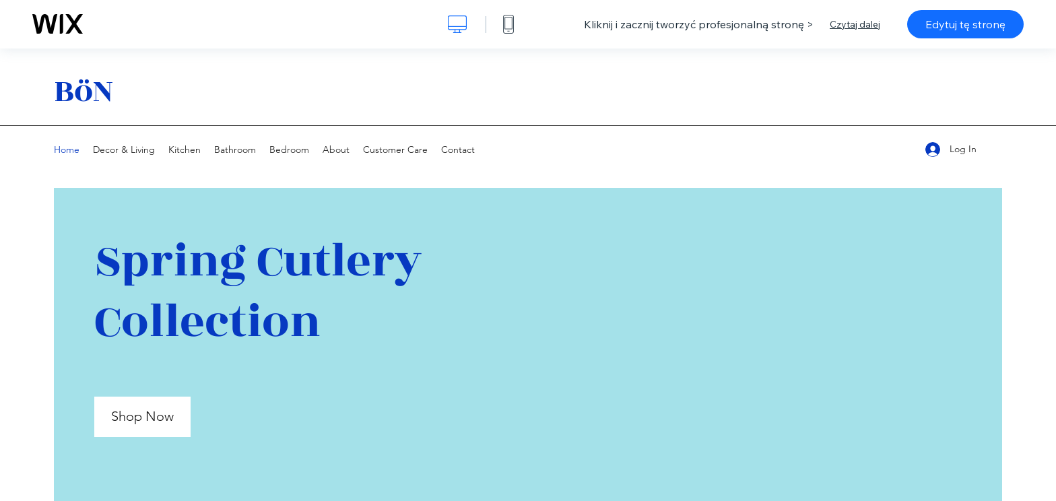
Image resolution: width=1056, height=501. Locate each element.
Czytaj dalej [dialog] (855, 24)
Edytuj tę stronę (965, 24)
